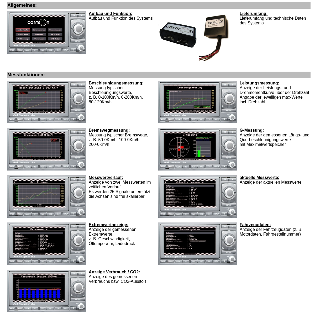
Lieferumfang (253, 13)
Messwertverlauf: (106, 177)
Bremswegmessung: (109, 130)
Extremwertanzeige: (108, 224)
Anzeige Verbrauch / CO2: (114, 272)
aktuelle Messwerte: (259, 177)
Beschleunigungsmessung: (116, 83)
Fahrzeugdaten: (255, 224)
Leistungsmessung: (259, 83)
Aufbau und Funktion (110, 13)
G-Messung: (252, 130)
